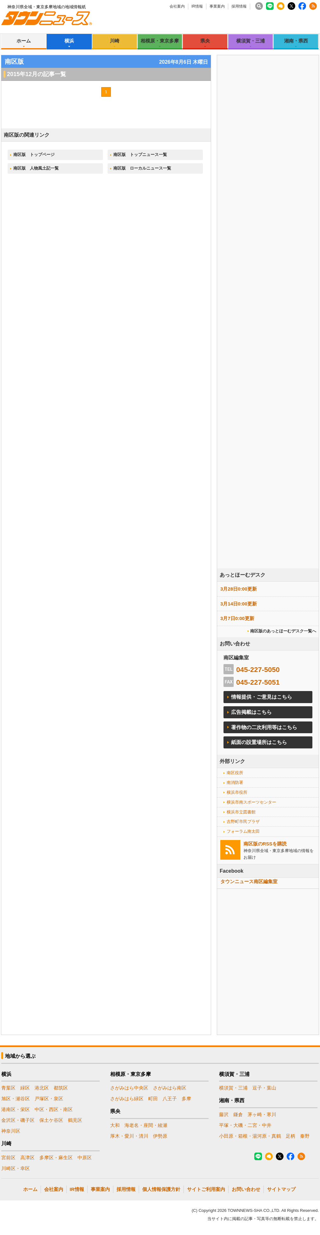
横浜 (69, 40)
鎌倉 (238, 1114)
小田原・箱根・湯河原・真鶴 (250, 1136)
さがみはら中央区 (129, 1087)
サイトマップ (281, 1189)
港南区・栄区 (15, 1109)
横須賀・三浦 (250, 40)
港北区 (42, 1087)
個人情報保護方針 (161, 1189)
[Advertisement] (253, 274)
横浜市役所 (237, 792)
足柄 (290, 1136)
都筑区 (61, 1087)
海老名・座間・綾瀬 (145, 1125)
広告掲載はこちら (251, 712)
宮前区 (8, 1157)
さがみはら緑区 (126, 1098)
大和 (115, 1125)
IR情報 (197, 6)
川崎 (114, 40)
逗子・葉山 (264, 1087)
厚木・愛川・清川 (129, 1136)
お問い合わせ (246, 1189)
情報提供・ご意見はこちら (261, 697)
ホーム (24, 40)
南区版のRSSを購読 (265, 843)
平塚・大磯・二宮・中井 (245, 1125)
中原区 (84, 1157)
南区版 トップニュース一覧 (140, 154)
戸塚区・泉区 (49, 1098)
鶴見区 (75, 1120)
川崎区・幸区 (15, 1168)
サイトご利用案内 (206, 1189)
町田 (153, 1098)
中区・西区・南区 (54, 1109)
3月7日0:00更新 (237, 618)
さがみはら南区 (169, 1087)
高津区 (27, 1157)
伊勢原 (160, 1136)
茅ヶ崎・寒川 (262, 1114)
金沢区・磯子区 (18, 1120)
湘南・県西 (296, 40)
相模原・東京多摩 (160, 40)
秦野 (305, 1136)
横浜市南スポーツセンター (251, 802)
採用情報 (239, 6)
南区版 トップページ (34, 154)
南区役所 (235, 772)
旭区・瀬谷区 (15, 1098)
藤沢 (224, 1114)
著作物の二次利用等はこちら (264, 727)
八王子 (170, 1098)
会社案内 (177, 6)
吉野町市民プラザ (243, 821)
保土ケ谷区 (51, 1120)
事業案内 (217, 6)
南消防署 (235, 782)
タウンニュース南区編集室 (248, 881)
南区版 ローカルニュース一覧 (142, 168)
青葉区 (8, 1087)
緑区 (25, 1087)
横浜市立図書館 (241, 812)
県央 (205, 40)
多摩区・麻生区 (56, 1157)
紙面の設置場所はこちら (259, 742)
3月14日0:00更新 (238, 603)
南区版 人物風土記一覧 (36, 168)
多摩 (186, 1098)
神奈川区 (10, 1131)
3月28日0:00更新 (238, 589)
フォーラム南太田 (243, 831)
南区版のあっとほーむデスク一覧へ (283, 631)
